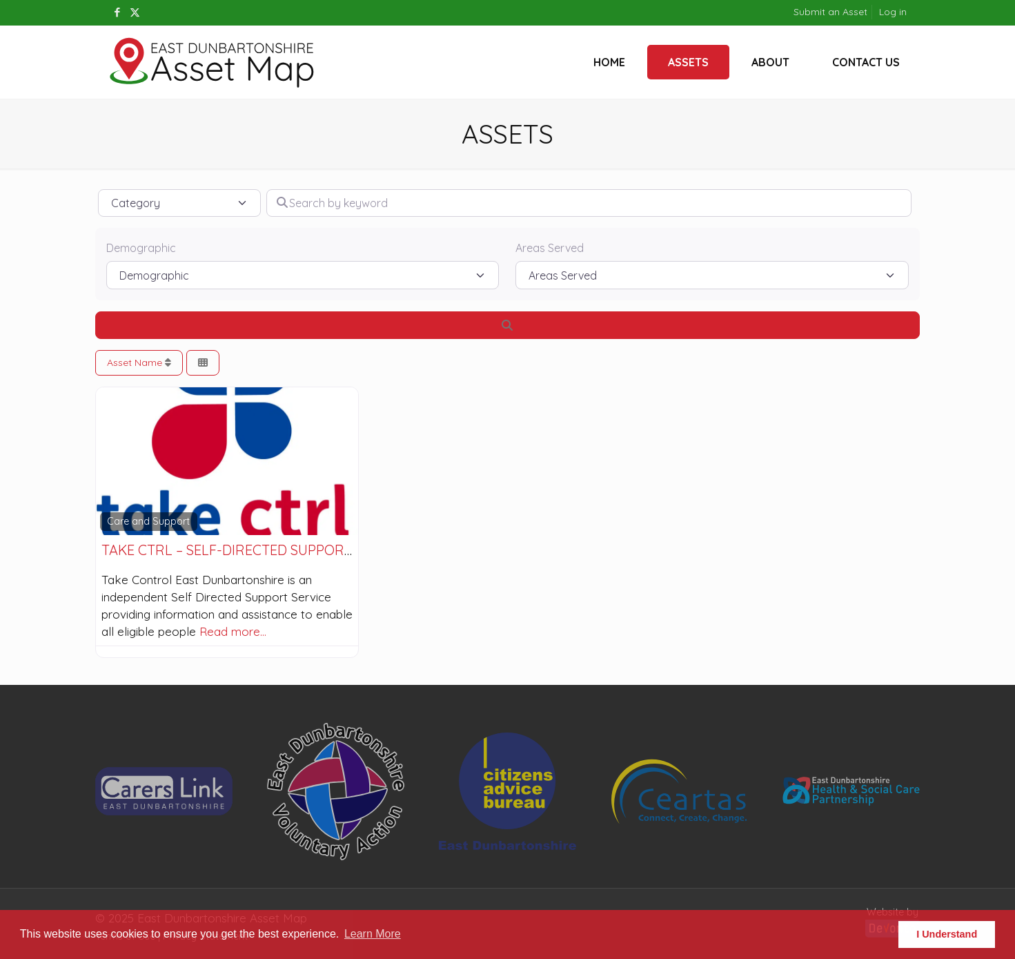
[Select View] (202, 363)
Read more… (232, 631)
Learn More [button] (372, 934)
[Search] (507, 325)
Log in (893, 12)
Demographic (141, 248)
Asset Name (139, 362)
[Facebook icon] (117, 12)
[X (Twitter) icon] (135, 12)
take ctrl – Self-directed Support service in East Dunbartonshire (346, 550)
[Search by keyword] (588, 203)
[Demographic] (303, 275)
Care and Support (148, 521)
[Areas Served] (712, 275)
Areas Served (549, 248)
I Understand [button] (946, 934)
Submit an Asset (830, 12)
